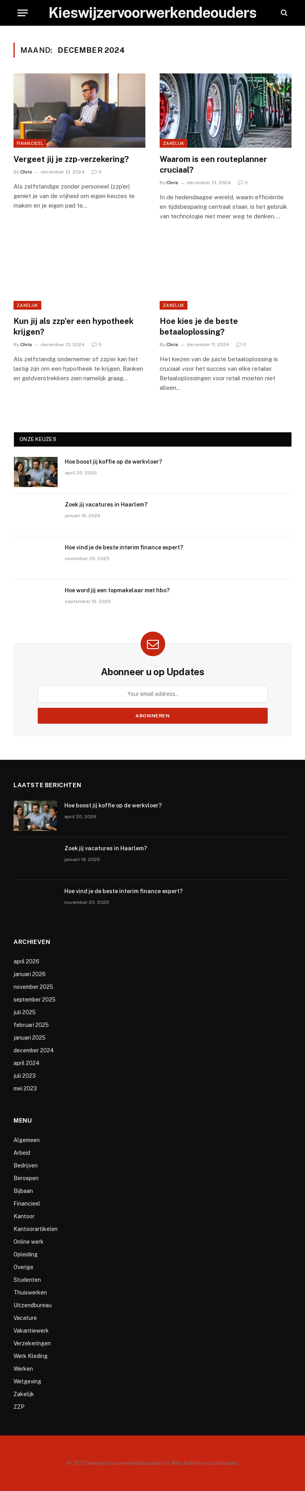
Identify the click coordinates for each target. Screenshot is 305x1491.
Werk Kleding (31, 1356)
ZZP (19, 1407)
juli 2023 (25, 1076)
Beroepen (26, 1178)
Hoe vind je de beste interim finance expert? (124, 547)
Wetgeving (27, 1381)
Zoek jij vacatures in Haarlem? (106, 504)
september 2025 (35, 999)
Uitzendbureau (33, 1305)
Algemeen (27, 1140)
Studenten (27, 1280)
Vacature (25, 1318)
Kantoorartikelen (36, 1229)
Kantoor (24, 1216)
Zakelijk (173, 143)
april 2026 (26, 961)
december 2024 (34, 1050)
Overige (23, 1267)
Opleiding (26, 1254)
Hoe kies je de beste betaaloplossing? (199, 326)
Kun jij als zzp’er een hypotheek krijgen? (73, 326)
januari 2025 (30, 1037)
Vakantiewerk (31, 1330)
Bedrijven (26, 1165)
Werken (23, 1369)
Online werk (29, 1242)
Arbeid (22, 1153)
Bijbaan (23, 1191)
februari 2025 (31, 1025)
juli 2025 (25, 1012)
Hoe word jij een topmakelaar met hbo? (117, 590)
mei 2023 (25, 1088)
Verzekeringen (32, 1343)
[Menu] (22, 13)
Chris (26, 172)
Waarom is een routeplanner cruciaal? (213, 164)
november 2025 (33, 987)
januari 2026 (30, 974)
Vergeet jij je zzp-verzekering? (71, 159)
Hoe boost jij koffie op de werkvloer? (113, 461)
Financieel (30, 143)
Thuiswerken (30, 1292)
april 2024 (27, 1063)
